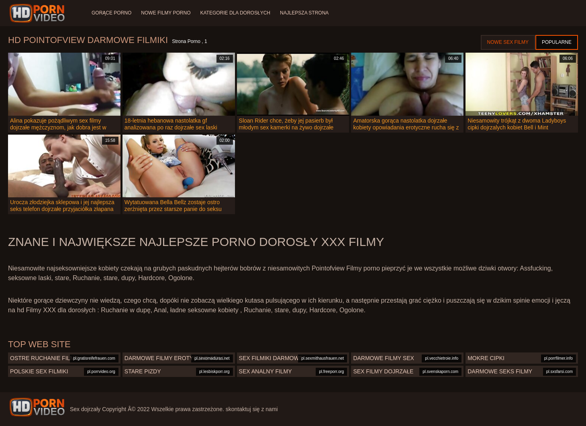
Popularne (557, 42)
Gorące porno (111, 13)
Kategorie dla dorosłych (235, 13)
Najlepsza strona (304, 13)
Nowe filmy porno (165, 13)
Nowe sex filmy (508, 42)
